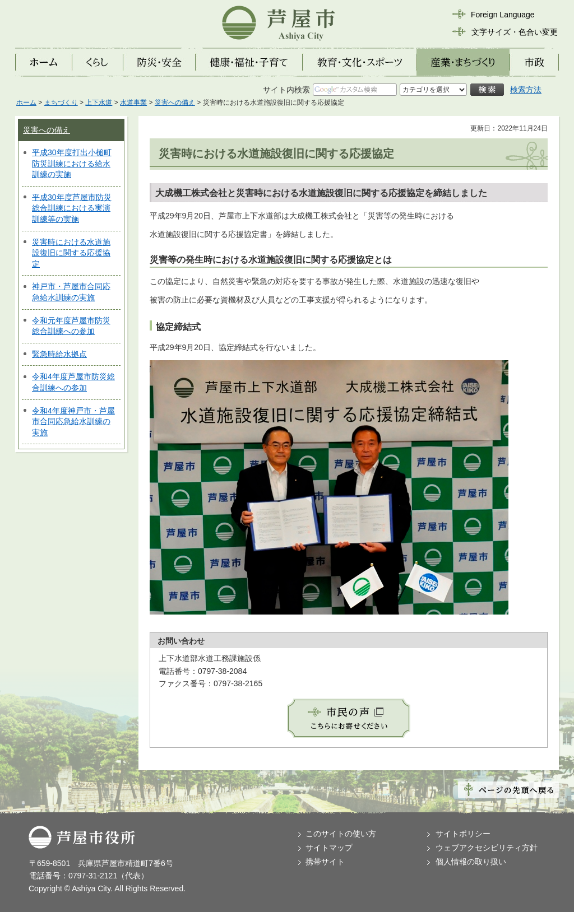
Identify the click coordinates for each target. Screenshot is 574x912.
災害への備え (175, 102)
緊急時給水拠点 (59, 354)
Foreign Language (503, 14)
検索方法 (525, 89)
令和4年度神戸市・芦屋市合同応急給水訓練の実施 (73, 421)
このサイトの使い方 (340, 833)
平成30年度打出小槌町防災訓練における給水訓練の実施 (72, 163)
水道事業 (133, 102)
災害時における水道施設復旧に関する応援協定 (71, 253)
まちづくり (61, 102)
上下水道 (98, 102)
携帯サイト (325, 861)
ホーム (26, 102)
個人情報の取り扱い (471, 861)
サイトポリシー (463, 833)
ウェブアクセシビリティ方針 (487, 847)
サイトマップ (329, 847)
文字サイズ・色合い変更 (514, 31)
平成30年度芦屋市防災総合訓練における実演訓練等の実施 (72, 208)
